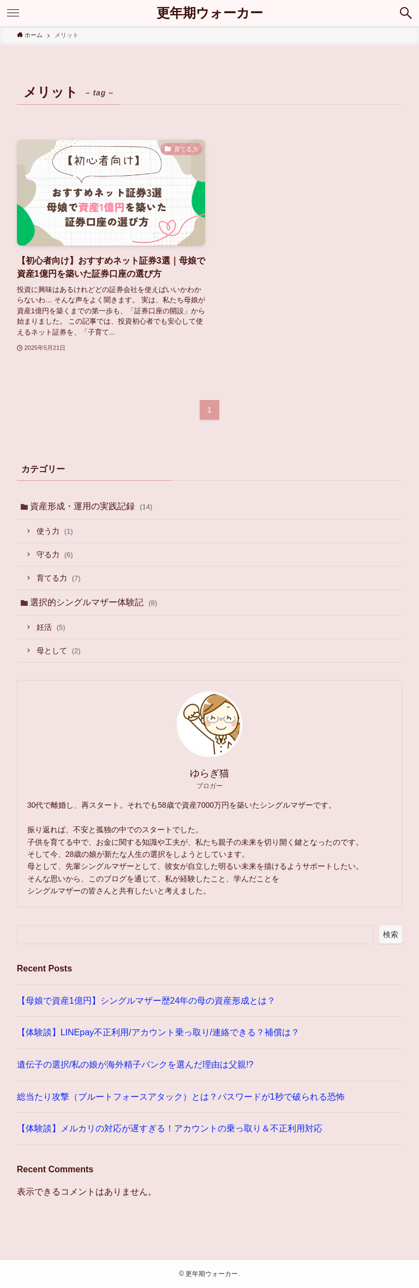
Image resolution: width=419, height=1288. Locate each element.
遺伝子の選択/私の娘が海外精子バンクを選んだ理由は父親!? (135, 1064)
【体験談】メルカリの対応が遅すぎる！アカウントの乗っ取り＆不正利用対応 (169, 1128)
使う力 (55, 531)
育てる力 (59, 578)
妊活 (51, 627)
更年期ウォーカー (210, 13)
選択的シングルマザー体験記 (93, 602)
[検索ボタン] (406, 13)
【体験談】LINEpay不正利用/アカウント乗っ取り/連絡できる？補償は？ (158, 1032)
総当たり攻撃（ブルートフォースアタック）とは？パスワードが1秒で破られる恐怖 (181, 1096)
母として (59, 650)
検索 (390, 934)
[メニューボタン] (13, 13)
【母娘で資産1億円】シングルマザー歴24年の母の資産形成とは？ (146, 1000)
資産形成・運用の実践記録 (91, 506)
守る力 (55, 554)
